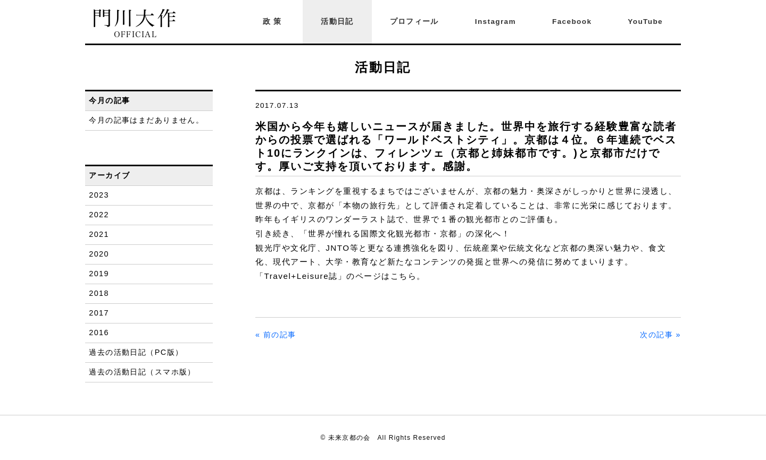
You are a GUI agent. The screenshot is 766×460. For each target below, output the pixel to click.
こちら (403, 275)
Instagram (495, 21)
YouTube (645, 21)
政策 (274, 21)
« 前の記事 (275, 334)
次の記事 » (660, 334)
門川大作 (135, 23)
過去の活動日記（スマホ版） (142, 372)
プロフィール (414, 21)
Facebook (572, 21)
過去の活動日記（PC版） (136, 352)
